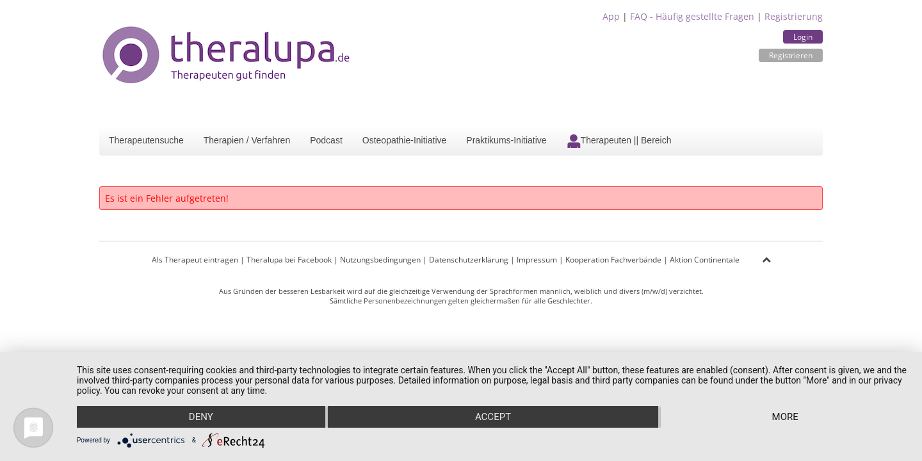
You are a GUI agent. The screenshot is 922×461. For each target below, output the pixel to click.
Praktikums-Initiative (506, 140)
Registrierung (793, 16)
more (785, 417)
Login (803, 36)
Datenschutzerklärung (468, 259)
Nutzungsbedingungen (380, 259)
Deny (201, 417)
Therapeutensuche (146, 140)
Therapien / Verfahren (247, 140)
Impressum (537, 259)
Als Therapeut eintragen (195, 259)
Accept (493, 417)
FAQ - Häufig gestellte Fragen (692, 16)
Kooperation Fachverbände (613, 259)
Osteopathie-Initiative (404, 140)
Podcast (326, 140)
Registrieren (791, 55)
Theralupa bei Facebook (289, 259)
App (611, 16)
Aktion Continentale (705, 259)
